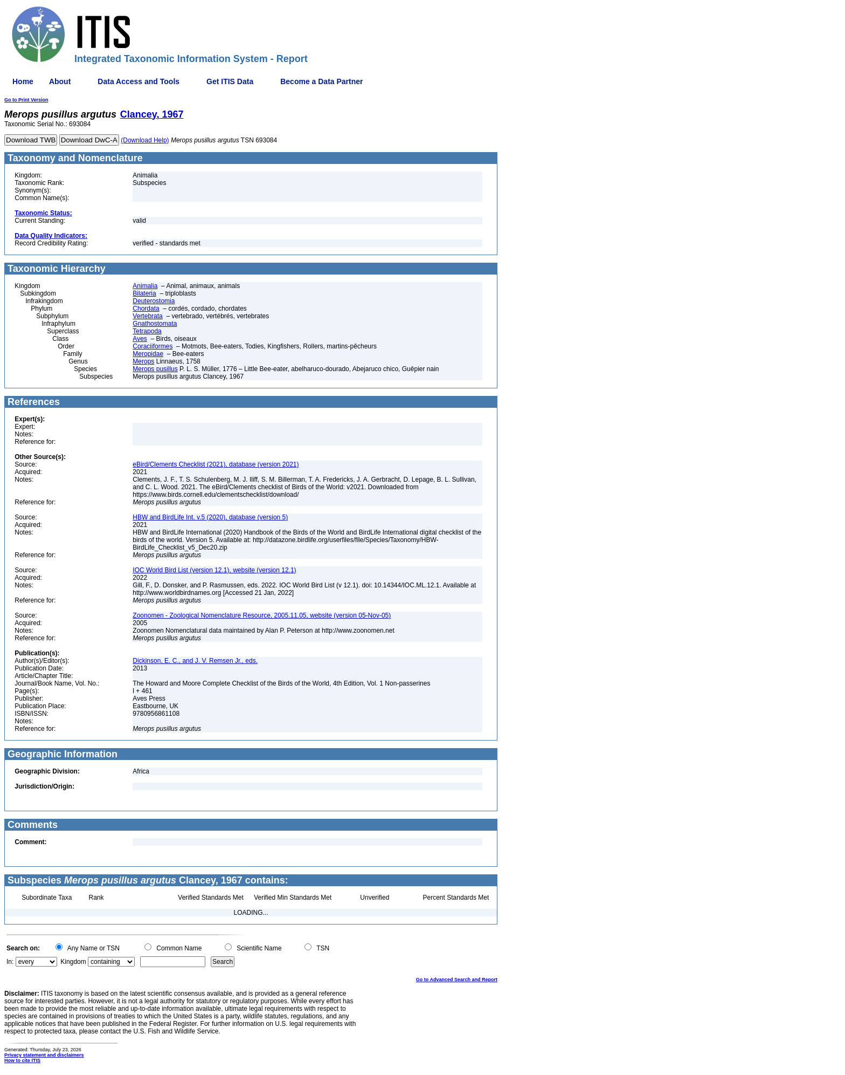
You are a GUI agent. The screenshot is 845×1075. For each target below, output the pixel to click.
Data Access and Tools (138, 81)
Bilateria (144, 293)
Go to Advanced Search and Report (456, 979)
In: (9, 962)
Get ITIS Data (229, 81)
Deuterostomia (154, 301)
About (60, 81)
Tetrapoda (147, 331)
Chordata (146, 308)
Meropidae (148, 354)
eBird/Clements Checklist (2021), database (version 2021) (216, 464)
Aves (140, 339)
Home (22, 81)
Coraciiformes (152, 346)
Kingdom (73, 962)
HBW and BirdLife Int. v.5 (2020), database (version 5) (210, 517)
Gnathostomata (155, 323)
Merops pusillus (155, 369)
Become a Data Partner (321, 81)
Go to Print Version (26, 99)
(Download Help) (145, 140)
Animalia (145, 286)
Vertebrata (147, 316)
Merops (143, 361)
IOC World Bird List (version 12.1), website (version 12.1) (214, 570)
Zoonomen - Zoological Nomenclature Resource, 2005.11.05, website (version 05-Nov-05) (262, 615)
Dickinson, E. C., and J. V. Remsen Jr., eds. (195, 661)
